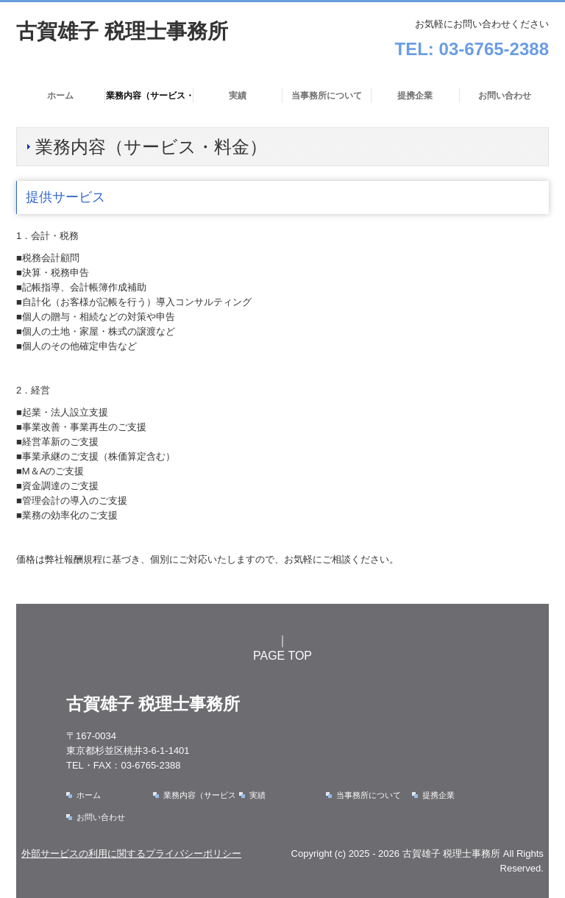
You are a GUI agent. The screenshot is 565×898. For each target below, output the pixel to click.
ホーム (60, 95)
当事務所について (326, 95)
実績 (237, 95)
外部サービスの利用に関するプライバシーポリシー (131, 853)
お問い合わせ (504, 95)
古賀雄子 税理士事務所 (122, 31)
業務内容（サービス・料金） (150, 95)
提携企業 (415, 95)
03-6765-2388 (494, 49)
